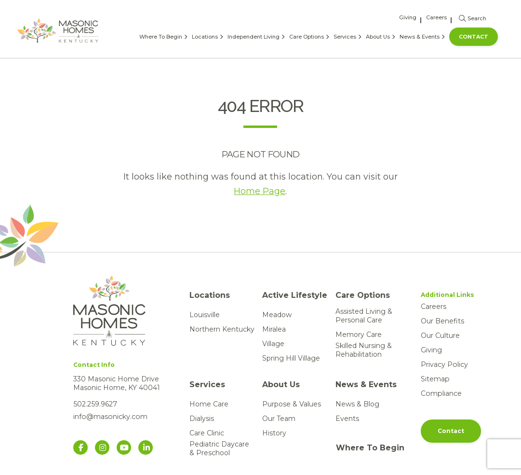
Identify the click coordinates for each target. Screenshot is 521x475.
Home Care (208, 404)
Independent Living (253, 36)
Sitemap (435, 379)
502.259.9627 (94, 404)
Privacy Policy (444, 364)
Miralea (274, 329)
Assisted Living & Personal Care (363, 315)
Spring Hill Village (291, 358)
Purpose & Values (291, 404)
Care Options (306, 36)
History (274, 433)
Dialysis (201, 418)
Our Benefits (442, 321)
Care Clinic (206, 433)
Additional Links (447, 294)
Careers (436, 17)
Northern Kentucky (221, 329)
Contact (473, 36)
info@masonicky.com (109, 416)
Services (345, 36)
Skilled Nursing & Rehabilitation (363, 350)
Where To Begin (160, 36)
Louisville (204, 314)
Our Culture (440, 335)
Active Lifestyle (294, 295)
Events (347, 418)
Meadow (277, 314)
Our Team (278, 418)
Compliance (441, 393)
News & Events (420, 36)
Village (273, 343)
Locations (205, 36)
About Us (378, 36)
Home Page (259, 191)
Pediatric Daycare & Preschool (219, 448)
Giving (407, 17)
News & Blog (357, 404)
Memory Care (358, 334)
